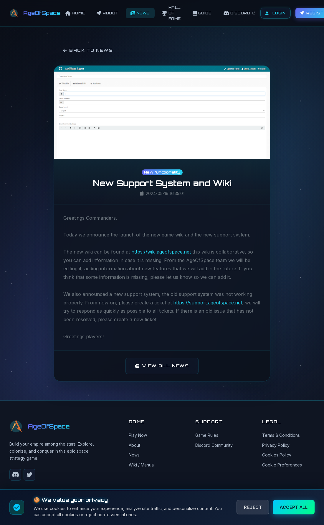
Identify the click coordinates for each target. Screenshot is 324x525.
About (134, 445)
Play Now (138, 435)
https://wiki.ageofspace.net (161, 252)
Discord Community (214, 445)
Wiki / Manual (142, 464)
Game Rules (206, 435)
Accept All (294, 507)
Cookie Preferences (282, 464)
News (134, 454)
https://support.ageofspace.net (207, 303)
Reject (253, 507)
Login (275, 13)
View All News (162, 365)
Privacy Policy (276, 445)
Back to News (88, 50)
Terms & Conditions (281, 435)
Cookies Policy (276, 454)
